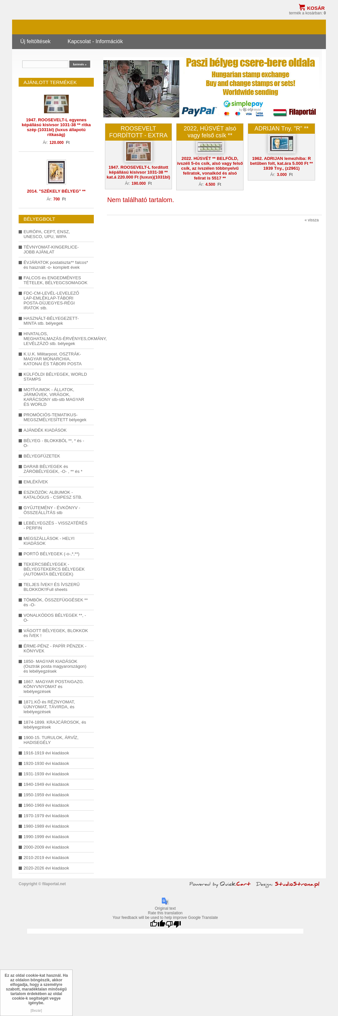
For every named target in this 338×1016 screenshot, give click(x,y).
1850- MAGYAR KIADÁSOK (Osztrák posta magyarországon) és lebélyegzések (55, 666)
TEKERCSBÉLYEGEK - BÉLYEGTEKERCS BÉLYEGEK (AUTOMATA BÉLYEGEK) (54, 569)
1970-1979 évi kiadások (46, 815)
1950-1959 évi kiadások (46, 794)
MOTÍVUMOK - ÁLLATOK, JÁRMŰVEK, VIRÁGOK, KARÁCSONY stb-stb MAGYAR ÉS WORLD (54, 397)
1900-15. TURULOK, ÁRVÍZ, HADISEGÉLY (51, 740)
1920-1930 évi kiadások (46, 763)
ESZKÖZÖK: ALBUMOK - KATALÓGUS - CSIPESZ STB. (53, 495)
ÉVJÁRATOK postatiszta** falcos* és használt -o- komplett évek (56, 265)
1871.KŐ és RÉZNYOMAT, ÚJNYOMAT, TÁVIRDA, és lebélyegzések (49, 706)
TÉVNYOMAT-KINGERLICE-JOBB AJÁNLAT (51, 249)
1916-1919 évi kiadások (46, 752)
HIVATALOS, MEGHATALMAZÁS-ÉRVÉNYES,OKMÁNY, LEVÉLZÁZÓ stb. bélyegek (56, 338)
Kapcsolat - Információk (95, 41)
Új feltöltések (35, 41)
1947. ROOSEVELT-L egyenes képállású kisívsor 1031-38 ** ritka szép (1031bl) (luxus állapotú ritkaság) (56, 127)
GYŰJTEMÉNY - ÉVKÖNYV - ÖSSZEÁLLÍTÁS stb (52, 510)
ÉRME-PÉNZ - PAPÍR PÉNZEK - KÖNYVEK (55, 648)
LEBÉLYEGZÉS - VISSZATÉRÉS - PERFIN (55, 525)
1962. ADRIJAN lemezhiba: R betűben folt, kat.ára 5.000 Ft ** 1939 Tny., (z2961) (281, 163)
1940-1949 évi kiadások (46, 784)
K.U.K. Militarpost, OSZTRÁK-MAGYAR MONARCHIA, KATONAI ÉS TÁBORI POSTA (53, 359)
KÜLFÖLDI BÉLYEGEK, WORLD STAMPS (55, 377)
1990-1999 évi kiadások (46, 836)
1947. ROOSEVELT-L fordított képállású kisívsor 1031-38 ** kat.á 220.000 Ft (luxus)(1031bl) (138, 172)
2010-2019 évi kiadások (46, 857)
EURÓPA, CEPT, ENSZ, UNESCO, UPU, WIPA (47, 234)
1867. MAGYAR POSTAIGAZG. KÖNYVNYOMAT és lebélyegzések (54, 686)
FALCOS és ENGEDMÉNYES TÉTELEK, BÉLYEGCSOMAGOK (55, 280)
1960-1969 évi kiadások (46, 805)
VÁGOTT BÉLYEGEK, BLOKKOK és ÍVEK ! (56, 633)
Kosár (316, 8)
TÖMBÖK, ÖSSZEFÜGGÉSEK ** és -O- (56, 602)
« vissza (312, 220)
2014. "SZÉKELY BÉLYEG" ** (56, 191)
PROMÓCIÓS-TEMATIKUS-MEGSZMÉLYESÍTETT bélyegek (55, 417)
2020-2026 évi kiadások (46, 868)
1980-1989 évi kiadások (46, 826)
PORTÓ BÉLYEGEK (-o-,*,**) (51, 553)
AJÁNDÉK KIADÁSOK (45, 430)
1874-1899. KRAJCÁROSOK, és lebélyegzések (55, 725)
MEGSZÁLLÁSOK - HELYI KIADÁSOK (49, 541)
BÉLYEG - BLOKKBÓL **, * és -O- (54, 443)
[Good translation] (157, 924)
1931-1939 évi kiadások (46, 773)
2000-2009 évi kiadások (46, 847)
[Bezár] (36, 1010)
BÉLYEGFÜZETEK (42, 456)
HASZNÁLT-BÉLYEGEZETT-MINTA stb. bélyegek (51, 321)
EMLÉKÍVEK (36, 481)
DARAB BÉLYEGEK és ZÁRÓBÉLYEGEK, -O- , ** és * (53, 469)
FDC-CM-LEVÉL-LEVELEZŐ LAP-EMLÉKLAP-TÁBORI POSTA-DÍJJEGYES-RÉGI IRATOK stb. (51, 300)
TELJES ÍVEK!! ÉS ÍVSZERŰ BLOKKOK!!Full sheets (52, 587)
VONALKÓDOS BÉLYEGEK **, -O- (55, 618)
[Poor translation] (173, 924)
